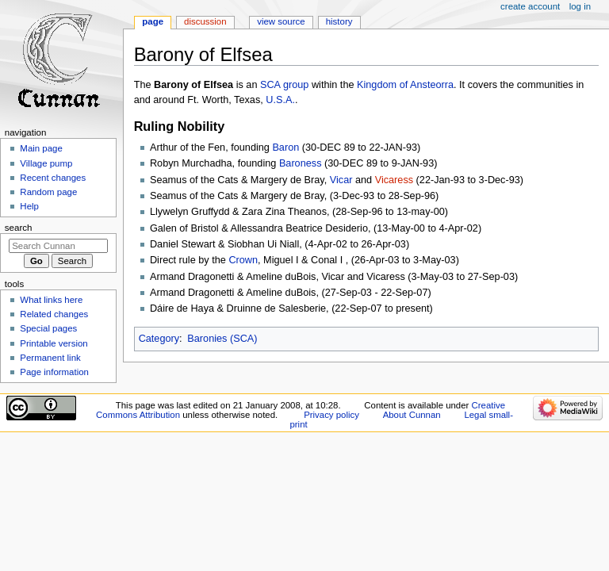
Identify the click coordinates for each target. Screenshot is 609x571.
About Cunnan (412, 415)
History (339, 21)
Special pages (48, 328)
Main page (41, 148)
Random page (48, 192)
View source (280, 21)
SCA (270, 84)
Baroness (300, 163)
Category (159, 338)
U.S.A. (280, 99)
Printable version (53, 343)
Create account (530, 6)
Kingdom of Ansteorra (405, 84)
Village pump (46, 163)
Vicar (341, 180)
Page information (54, 372)
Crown (243, 260)
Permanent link (50, 357)
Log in (580, 6)
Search (19, 227)
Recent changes (53, 177)
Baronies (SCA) (222, 338)
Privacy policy (331, 415)
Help (29, 206)
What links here (51, 300)
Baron (285, 147)
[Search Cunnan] (58, 246)
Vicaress (394, 180)
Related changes (54, 314)
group (295, 84)
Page (152, 21)
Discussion (205, 21)
